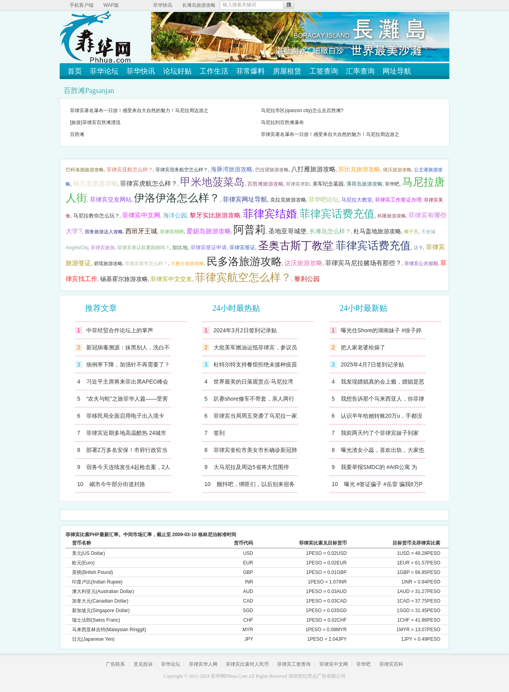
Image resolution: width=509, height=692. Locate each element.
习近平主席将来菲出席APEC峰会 (127, 381)
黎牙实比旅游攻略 (215, 215)
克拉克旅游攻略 (288, 200)
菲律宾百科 (391, 664)
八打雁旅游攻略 (313, 169)
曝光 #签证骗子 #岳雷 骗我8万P (383, 484)
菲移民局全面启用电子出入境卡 (125, 416)
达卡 (418, 247)
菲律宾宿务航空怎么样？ (181, 170)
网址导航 (397, 71)
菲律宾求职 (298, 184)
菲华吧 (392, 184)
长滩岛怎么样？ (330, 231)
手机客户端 (81, 5)
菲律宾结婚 (270, 214)
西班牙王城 (141, 231)
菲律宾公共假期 (421, 263)
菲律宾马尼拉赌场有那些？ (363, 263)
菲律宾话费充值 (337, 214)
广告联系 (115, 664)
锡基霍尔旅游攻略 (124, 279)
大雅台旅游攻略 (187, 263)
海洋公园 (175, 215)
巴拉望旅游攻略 (272, 170)
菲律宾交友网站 (111, 199)
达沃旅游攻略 (303, 263)
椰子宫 (411, 232)
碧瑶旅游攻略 (108, 263)
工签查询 (323, 71)
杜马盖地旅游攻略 (377, 231)
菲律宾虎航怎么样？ (148, 183)
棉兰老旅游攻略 (95, 183)
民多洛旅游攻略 (244, 261)
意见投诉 (143, 664)
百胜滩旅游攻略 (265, 184)
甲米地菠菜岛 (212, 182)
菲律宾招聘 (172, 232)
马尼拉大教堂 (356, 200)
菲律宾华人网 (203, 664)
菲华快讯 (162, 5)
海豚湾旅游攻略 (232, 169)
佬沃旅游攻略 (397, 170)
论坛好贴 (177, 71)
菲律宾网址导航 (245, 199)
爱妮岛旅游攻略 (209, 231)
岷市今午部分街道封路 (117, 484)
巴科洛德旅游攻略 (85, 170)
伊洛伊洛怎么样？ (177, 198)
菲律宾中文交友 (171, 279)
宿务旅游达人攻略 (104, 232)
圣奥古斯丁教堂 (295, 246)
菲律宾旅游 (103, 247)
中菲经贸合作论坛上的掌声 (119, 330)
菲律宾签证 (242, 247)
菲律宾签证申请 (208, 247)
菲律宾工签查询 (294, 664)
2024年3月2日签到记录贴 (245, 330)
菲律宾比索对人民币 (247, 664)
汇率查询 (360, 71)
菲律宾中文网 (141, 215)
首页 (75, 71)
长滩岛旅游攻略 (199, 5)
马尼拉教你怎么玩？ (96, 216)
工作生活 (214, 71)
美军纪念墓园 (328, 184)
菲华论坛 (104, 71)
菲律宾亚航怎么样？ (130, 170)
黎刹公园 (307, 278)
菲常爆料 (250, 71)
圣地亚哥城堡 (287, 231)
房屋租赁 (287, 71)
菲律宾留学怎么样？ (146, 263)
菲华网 (218, 676)
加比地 (180, 247)
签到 (219, 433)
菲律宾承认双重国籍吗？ (143, 247)
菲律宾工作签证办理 (398, 200)
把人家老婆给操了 (363, 347)
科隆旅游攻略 (391, 216)
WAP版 (111, 5)
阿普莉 (249, 230)
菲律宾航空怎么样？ (243, 277)
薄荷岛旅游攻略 (364, 184)
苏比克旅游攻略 (359, 169)
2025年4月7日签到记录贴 (372, 364)
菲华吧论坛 (323, 199)
